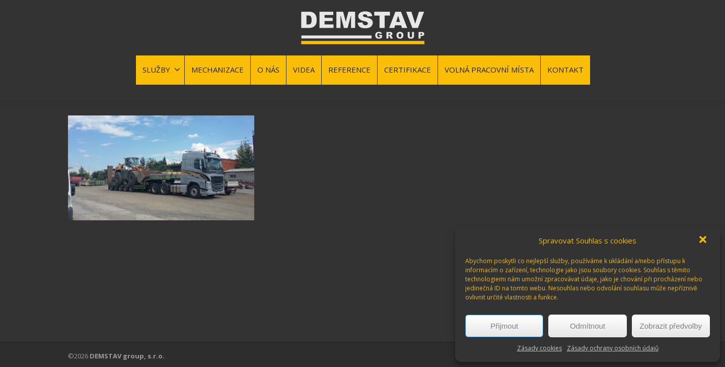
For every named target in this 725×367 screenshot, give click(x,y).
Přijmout (504, 326)
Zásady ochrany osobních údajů (613, 348)
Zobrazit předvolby (671, 326)
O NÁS (268, 70)
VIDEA (304, 70)
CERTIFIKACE (407, 70)
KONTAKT (565, 70)
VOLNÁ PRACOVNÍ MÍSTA (489, 70)
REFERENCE (349, 70)
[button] (704, 240)
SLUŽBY (161, 70)
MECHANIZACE (217, 70)
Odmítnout (587, 326)
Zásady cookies (539, 348)
